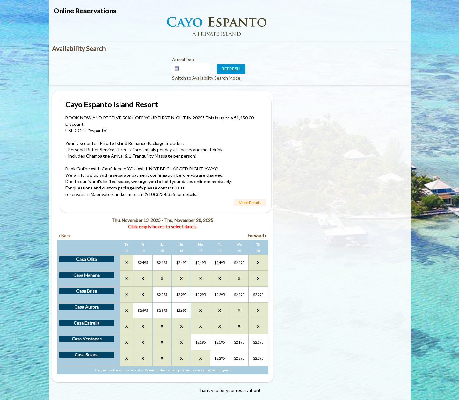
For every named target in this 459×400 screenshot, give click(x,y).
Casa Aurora (86, 307)
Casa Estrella (86, 322)
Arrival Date (184, 59)
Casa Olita (86, 259)
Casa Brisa (86, 291)
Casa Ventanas (87, 338)
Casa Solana (86, 354)
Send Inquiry (220, 370)
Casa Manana (86, 275)
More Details (250, 202)
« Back (64, 235)
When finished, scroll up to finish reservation (177, 370)
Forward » (257, 235)
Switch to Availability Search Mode (206, 78)
